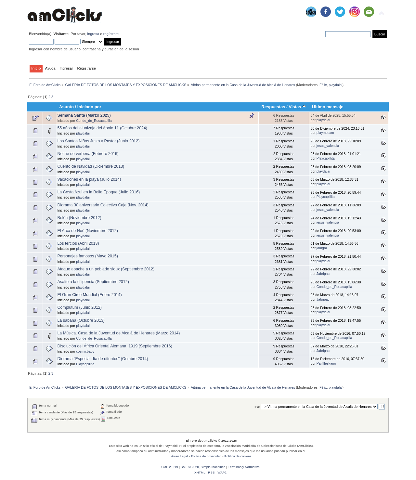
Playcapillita (326, 158)
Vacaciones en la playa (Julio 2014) (89, 179)
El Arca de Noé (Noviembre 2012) (87, 230)
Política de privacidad (206, 456)
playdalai (335, 85)
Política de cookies (237, 456)
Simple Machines (213, 467)
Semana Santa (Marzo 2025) (83, 115)
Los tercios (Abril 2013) (78, 243)
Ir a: (257, 407)
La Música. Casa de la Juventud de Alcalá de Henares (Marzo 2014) (118, 333)
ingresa (93, 34)
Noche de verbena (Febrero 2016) (88, 153)
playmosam (325, 133)
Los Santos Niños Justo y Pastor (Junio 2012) (98, 141)
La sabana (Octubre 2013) (81, 320)
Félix (323, 85)
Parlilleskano (326, 363)
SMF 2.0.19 (169, 467)
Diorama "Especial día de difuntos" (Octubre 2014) (102, 359)
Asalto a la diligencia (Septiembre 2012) (93, 281)
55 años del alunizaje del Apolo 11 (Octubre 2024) (102, 128)
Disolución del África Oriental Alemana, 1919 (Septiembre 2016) (114, 346)
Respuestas (273, 106)
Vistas (297, 106)
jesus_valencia (328, 146)
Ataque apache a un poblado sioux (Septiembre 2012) (105, 269)
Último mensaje (327, 106)
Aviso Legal (179, 456)
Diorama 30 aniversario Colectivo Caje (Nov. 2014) (102, 205)
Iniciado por (89, 106)
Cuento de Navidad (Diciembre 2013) (90, 166)
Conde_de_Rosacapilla (94, 121)
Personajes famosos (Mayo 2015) (87, 256)
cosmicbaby (85, 351)
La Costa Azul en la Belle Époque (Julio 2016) (98, 192)
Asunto (66, 106)
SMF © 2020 (190, 467)
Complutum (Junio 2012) (79, 307)
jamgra (322, 248)
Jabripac (323, 274)
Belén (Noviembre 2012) (79, 217)
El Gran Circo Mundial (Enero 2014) (89, 294)
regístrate (111, 34)
